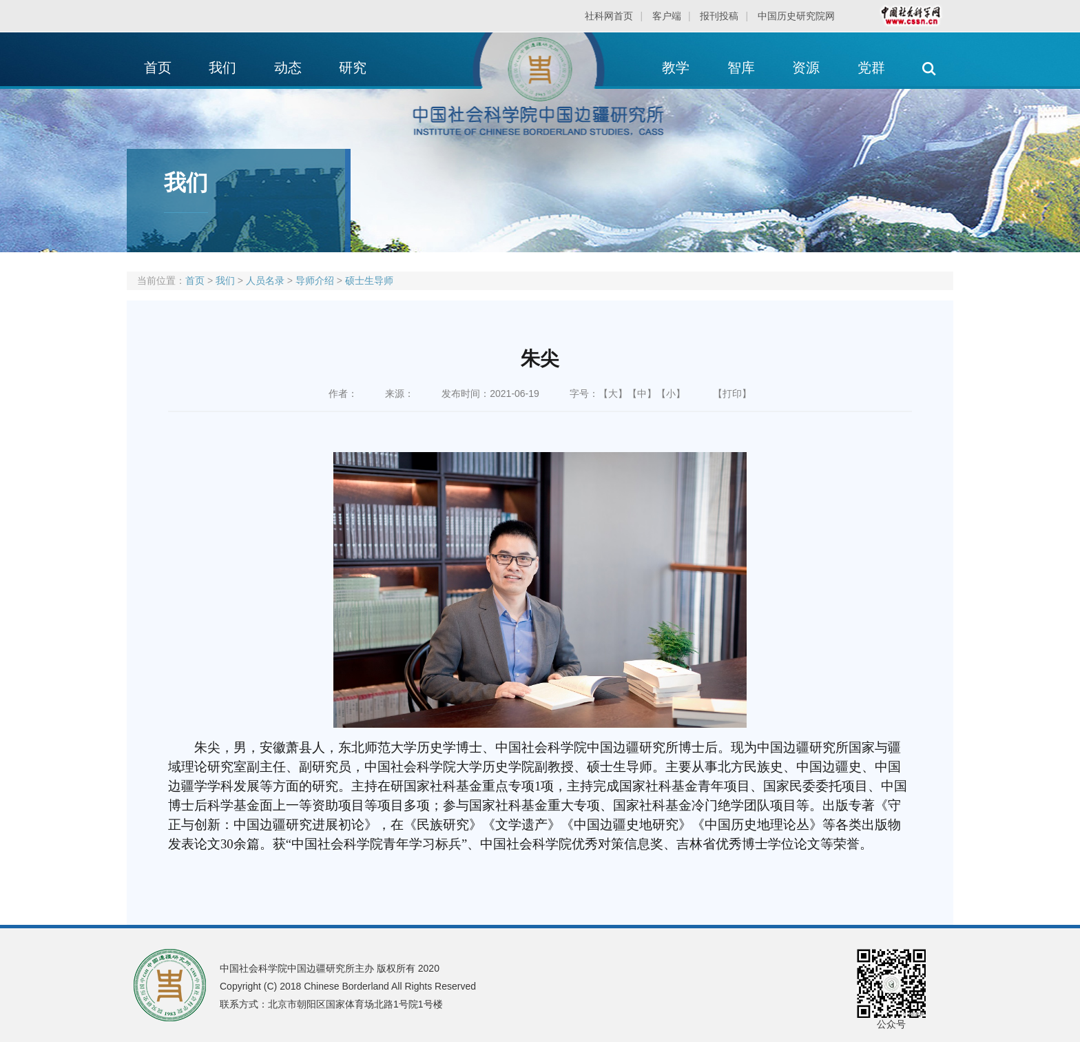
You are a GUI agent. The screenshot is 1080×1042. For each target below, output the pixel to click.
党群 (871, 67)
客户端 (666, 15)
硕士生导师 (369, 280)
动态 (288, 67)
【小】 (670, 393)
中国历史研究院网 (796, 15)
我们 (222, 67)
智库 (741, 67)
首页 (158, 67)
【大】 (613, 393)
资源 (806, 67)
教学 (675, 67)
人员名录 (265, 280)
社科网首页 (609, 15)
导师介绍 (314, 280)
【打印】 (732, 393)
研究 (352, 67)
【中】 (641, 393)
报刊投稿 (719, 15)
